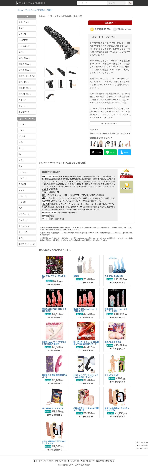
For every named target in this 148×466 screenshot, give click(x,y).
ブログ (50, 461)
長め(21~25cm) (25, 94)
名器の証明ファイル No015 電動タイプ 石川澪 (86, 409)
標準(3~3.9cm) (25, 64)
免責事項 (100, 461)
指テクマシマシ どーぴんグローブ (54, 277)
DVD (20, 208)
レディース (23, 196)
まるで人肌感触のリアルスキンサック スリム (54, 442)
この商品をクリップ (110, 123)
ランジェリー (24, 220)
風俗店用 (22, 184)
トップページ (39, 461)
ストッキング (24, 226)
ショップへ (128, 177)
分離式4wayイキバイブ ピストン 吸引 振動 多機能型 (54, 343)
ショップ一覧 (73, 461)
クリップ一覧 (60, 461)
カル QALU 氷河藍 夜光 (114, 276)
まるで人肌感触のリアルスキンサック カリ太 (117, 409)
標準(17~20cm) (25, 88)
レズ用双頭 (23, 40)
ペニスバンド (24, 46)
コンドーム (23, 178)
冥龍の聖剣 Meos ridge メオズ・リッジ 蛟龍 (116, 310)
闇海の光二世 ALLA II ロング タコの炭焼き (54, 310)
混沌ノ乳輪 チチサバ (113, 342)
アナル (21, 160)
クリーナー (23, 106)
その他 (21, 52)
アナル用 (22, 34)
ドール (21, 148)
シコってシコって (112, 375)
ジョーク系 (23, 232)
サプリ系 (22, 202)
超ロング (22, 100)
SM (20, 154)
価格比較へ (110, 22)
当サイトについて (87, 461)
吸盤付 (21, 28)
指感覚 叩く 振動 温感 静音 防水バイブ (54, 376)
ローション (23, 172)
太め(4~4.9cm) (25, 70)
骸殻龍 (76, 276)
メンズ (21, 190)
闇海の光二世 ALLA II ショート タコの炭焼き (85, 310)
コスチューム (24, 214)
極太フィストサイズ (27, 76)
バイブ (21, 130)
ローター (22, 124)
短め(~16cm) (24, 82)
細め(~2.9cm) (24, 58)
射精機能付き (24, 112)
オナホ (21, 142)
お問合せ (110, 461)
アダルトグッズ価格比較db (30, 3)
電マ (20, 166)
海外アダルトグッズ (27, 244)
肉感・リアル (24, 22)
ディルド (22, 136)
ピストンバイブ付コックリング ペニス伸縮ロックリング (85, 376)
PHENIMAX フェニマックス (53, 408)
